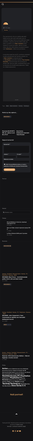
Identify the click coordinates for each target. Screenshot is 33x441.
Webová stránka (8, 159)
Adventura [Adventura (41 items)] (15, 368)
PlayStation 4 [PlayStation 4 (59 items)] (6, 378)
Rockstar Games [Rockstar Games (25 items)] (15, 379)
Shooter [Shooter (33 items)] (24, 379)
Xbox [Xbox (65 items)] (25, 384)
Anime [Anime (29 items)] (21, 368)
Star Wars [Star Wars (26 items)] (13, 381)
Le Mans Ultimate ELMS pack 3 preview (17, 233)
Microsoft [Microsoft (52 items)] (4, 374)
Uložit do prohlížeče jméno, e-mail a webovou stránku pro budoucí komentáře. (15, 165)
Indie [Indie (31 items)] (25, 372)
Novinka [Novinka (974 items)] (6, 376)
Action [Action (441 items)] (5, 368)
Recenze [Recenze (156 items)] (5, 380)
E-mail (19, 154)
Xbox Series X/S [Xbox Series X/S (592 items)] (18, 385)
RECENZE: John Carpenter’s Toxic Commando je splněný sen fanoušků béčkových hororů (13, 317)
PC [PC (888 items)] (18, 376)
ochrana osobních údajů (19, 426)
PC (26, 273)
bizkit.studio (19, 424)
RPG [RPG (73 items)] (20, 380)
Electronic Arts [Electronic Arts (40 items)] (5, 372)
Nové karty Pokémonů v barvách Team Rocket (22, 132)
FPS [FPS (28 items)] (19, 372)
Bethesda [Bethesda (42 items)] (25, 368)
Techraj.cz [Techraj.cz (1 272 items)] (15, 383)
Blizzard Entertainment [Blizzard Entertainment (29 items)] (7, 370)
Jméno (6, 154)
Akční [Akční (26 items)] (19, 368)
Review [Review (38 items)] (10, 379)
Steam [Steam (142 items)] (17, 381)
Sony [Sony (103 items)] (8, 381)
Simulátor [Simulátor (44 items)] (4, 381)
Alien (7, 105)
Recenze (11, 275)
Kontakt (9, 426)
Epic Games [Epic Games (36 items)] (12, 372)
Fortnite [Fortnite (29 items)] (17, 372)
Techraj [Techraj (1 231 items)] (6, 383)
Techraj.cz (26, 105)
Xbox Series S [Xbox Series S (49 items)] (8, 386)
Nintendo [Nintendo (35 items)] (13, 374)
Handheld (9, 273)
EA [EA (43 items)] (25, 370)
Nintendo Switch (17, 273)
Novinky (6, 30)
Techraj (20, 105)
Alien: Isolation (13, 105)
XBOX (15, 275)
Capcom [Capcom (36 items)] (15, 370)
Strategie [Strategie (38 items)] (22, 381)
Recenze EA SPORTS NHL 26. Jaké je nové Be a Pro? (8, 132)
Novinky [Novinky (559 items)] (13, 376)
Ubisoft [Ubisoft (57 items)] (22, 384)
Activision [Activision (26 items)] (10, 368)
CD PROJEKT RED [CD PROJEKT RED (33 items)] (20, 370)
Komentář (7, 144)
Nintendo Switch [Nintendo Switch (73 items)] (19, 374)
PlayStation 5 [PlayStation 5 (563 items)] (15, 378)
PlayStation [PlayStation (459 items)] (25, 376)
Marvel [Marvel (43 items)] (28, 372)
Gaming (4, 273)
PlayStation (5, 275)
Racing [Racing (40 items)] (23, 378)
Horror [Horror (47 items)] (22, 372)
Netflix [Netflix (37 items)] (8, 374)
